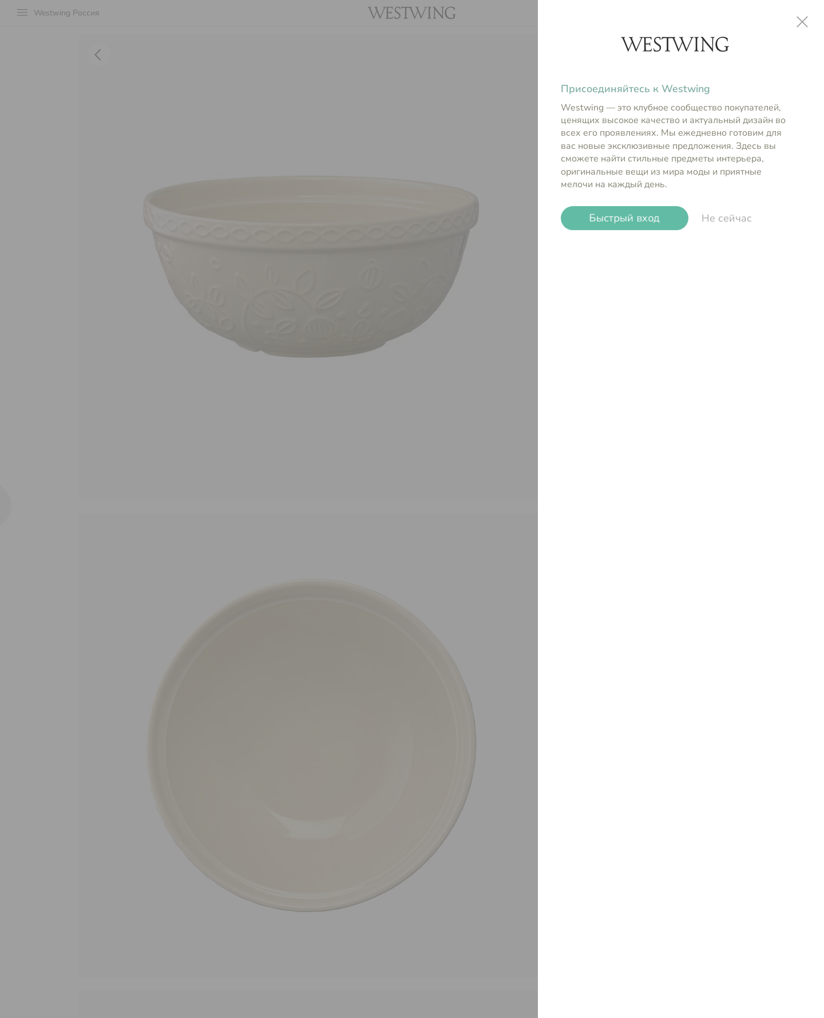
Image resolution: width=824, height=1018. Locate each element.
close (802, 21)
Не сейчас (727, 218)
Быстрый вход (624, 218)
